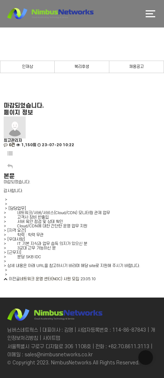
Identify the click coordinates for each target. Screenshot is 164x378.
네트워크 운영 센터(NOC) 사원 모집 (49, 279)
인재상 (27, 67)
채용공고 (136, 67)
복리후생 (81, 67)
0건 (9, 145)
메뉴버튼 (150, 14)
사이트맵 (51, 338)
